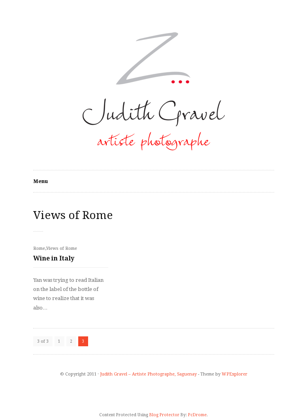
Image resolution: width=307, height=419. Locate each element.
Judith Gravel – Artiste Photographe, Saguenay (148, 374)
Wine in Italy (53, 258)
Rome (39, 248)
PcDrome (197, 414)
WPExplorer (234, 374)
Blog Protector (164, 414)
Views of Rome (61, 248)
